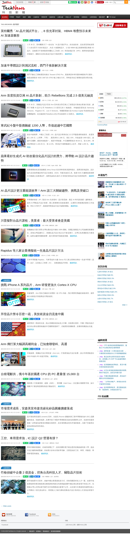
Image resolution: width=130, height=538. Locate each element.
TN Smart (111, 17)
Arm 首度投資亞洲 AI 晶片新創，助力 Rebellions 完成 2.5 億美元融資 (47, 95)
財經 (24, 17)
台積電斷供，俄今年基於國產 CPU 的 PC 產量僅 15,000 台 (40, 374)
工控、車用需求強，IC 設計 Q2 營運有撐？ (29, 438)
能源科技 (52, 17)
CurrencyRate (102, 125)
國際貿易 (51, 225)
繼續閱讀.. (69, 54)
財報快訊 (84, 17)
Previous (122, 135)
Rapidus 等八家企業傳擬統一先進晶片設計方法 (32, 250)
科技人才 (68, 17)
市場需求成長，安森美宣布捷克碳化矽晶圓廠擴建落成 (37, 408)
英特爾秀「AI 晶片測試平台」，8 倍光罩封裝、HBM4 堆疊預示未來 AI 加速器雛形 (46, 33)
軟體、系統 (58, 165)
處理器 (56, 379)
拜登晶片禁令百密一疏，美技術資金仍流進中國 (32, 314)
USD (101, 94)
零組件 (18, 17)
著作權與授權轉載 (55, 531)
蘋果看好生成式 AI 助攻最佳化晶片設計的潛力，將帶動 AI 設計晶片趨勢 (47, 158)
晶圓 (56, 225)
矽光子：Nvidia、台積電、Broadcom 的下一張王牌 (109, 154)
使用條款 (38, 531)
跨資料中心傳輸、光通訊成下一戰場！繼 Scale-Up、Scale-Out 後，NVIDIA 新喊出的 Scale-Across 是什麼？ (112, 160)
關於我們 (102, 17)
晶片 (50, 40)
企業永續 (60, 17)
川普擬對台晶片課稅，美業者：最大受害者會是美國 (35, 220)
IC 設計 (47, 70)
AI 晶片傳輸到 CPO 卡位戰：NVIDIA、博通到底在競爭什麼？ (112, 165)
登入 (111, 2)
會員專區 (5, 17)
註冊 (106, 2)
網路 (29, 17)
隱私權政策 (46, 531)
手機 (50, 289)
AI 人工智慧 (48, 100)
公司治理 (51, 412)
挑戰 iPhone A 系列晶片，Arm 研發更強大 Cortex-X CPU (38, 285)
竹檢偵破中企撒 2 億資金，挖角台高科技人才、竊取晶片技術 (41, 472)
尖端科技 (36, 17)
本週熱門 (102, 175)
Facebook (5, 525)
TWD (109, 94)
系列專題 (76, 17)
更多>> (124, 305)
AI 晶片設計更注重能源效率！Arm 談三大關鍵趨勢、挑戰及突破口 (45, 190)
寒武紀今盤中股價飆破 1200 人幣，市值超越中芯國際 (36, 125)
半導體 (12, 17)
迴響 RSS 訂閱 (82, 525)
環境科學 (44, 17)
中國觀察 (47, 476)
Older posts (6, 506)
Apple (52, 165)
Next (125, 135)
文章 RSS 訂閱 (71, 525)
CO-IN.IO (123, 121)
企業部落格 (93, 17)
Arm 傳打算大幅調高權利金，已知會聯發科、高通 (34, 344)
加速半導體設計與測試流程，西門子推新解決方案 (34, 65)
